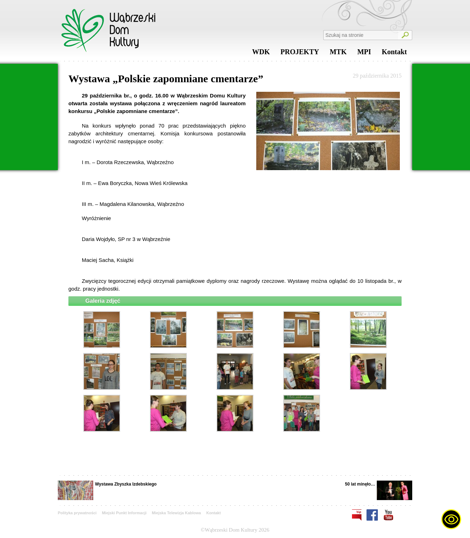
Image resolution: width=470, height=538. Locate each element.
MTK (338, 53)
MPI (364, 53)
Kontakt (394, 53)
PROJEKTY (299, 53)
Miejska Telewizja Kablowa (176, 513)
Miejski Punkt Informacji (124, 513)
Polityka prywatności (77, 513)
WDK (261, 53)
